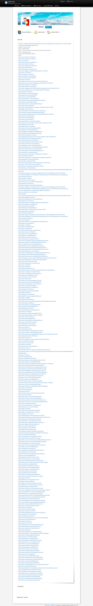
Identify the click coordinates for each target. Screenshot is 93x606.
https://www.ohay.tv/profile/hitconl (26, 318)
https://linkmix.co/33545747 (25, 388)
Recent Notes (37, 5)
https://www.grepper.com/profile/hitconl (28, 538)
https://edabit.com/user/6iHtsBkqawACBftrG (29, 128)
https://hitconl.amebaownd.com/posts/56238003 (30, 557)
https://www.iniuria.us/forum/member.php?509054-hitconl (32, 401)
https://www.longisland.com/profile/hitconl (28, 310)
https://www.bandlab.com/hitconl (26, 197)
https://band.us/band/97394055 (26, 226)
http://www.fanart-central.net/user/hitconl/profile (30, 381)
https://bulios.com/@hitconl (25, 507)
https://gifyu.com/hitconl (24, 225)
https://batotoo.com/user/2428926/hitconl (28, 543)
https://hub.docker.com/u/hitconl (26, 294)
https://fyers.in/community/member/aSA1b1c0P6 (30, 375)
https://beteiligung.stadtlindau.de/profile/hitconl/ (30, 131)
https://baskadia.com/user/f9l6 (26, 124)
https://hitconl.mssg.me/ (24, 348)
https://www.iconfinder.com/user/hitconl (28, 549)
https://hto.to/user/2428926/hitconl (27, 455)
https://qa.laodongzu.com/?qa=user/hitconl (29, 443)
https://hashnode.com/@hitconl (26, 303)
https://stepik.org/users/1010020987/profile (29, 362)
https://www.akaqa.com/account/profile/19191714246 (31, 360)
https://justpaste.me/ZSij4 (24, 178)
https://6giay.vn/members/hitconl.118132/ (28, 412)
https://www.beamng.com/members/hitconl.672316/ (31, 393)
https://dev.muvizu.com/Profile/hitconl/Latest (29, 377)
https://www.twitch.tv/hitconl (25, 67)
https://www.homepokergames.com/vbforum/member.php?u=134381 (35, 107)
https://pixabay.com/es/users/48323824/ (28, 291)
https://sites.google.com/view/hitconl (27, 62)
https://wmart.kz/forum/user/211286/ (27, 261)
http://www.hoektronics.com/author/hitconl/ (29, 542)
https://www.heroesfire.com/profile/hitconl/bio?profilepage (33, 386)
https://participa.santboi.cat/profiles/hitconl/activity (31, 431)
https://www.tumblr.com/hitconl (26, 64)
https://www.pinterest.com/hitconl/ (27, 57)
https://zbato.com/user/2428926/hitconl (28, 446)
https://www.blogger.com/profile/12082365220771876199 (32, 71)
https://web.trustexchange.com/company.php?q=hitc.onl (32, 367)
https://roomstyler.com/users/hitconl (27, 277)
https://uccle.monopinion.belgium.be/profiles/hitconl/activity (33, 240)
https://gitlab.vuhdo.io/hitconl (25, 109)
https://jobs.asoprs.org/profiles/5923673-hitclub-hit (31, 422)
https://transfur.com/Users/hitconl (26, 180)
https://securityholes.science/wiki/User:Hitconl (30, 436)
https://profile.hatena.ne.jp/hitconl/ (27, 323)
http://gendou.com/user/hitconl (26, 223)
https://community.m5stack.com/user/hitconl (29, 405)
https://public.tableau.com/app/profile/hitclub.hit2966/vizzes (33, 202)
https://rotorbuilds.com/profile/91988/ (27, 464)
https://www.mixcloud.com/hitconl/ (27, 232)
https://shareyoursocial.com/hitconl (27, 514)
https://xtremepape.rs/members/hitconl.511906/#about (32, 110)
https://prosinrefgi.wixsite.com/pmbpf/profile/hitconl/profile (33, 147)
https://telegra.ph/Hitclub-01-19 (26, 268)
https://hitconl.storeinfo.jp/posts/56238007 (29, 550)
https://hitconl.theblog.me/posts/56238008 (29, 576)
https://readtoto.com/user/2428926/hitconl (29, 467)
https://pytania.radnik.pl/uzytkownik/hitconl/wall (30, 142)
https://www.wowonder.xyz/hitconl (27, 510)
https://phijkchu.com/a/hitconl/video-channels (29, 483)
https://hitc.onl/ (26, 47)
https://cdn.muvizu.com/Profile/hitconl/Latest (29, 384)
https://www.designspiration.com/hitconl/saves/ (30, 315)
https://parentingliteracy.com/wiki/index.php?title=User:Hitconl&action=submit (38, 568)
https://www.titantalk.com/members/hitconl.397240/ (31, 415)
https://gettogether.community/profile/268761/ (29, 145)
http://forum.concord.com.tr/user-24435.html (29, 164)
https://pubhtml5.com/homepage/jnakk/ (28, 93)
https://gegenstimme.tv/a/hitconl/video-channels (30, 485)
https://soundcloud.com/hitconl (26, 74)
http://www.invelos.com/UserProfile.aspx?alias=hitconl (32, 209)
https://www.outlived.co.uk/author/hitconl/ (28, 469)
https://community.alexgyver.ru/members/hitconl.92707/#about (34, 162)
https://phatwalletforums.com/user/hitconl (28, 251)
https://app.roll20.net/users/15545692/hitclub (29, 282)
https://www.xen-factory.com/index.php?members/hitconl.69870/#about (36, 270)
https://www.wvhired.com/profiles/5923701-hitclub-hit (31, 445)
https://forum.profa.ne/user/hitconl (27, 519)
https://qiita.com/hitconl (24, 79)
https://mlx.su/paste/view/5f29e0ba (27, 358)
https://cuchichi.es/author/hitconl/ (26, 509)
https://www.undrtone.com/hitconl (26, 126)
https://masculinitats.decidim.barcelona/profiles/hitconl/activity (34, 495)
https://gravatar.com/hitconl (25, 91)
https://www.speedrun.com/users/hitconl (28, 98)
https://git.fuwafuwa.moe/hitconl (26, 516)
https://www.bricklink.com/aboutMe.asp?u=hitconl (31, 330)
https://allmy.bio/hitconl (24, 391)
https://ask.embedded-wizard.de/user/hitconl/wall (30, 460)
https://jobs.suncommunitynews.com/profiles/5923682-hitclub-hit (34, 439)
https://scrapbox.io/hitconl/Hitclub (26, 161)
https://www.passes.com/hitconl (26, 211)
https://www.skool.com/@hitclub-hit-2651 (28, 556)
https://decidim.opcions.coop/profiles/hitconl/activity (31, 453)
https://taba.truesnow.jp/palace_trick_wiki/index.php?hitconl (33, 564)
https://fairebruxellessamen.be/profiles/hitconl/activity (31, 497)
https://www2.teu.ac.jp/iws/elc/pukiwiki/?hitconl (30, 313)
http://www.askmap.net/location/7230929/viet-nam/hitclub (32, 154)
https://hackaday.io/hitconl (25, 329)
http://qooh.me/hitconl (23, 355)
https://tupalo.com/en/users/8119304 (27, 95)
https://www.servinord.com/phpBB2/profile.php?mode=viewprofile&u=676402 (38, 334)
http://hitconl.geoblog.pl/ (24, 530)
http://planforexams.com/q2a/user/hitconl (28, 479)
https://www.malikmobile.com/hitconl (27, 322)
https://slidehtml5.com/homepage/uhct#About (29, 138)
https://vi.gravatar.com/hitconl (25, 289)
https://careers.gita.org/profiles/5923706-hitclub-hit (31, 450)
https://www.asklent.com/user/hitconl (27, 471)
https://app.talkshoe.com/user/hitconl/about (29, 121)
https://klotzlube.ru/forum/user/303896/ (28, 407)
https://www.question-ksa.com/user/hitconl (29, 459)
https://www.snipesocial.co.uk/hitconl (27, 84)
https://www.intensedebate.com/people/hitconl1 (30, 320)
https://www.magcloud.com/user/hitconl (28, 140)
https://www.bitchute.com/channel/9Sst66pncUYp (30, 150)
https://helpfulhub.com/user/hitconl (27, 452)
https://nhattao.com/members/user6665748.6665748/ (32, 254)
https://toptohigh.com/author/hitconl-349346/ (29, 571)
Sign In (63, 1)
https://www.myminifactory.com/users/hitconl (29, 273)
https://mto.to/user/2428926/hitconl (27, 426)
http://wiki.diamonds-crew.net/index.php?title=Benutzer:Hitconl (34, 349)
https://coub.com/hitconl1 (24, 278)
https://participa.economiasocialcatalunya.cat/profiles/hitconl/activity (35, 83)
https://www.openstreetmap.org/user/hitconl (29, 230)
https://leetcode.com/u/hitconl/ (26, 200)
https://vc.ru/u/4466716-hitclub (26, 341)
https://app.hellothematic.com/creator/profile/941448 (31, 491)
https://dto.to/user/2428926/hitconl (27, 434)
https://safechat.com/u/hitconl (25, 342)
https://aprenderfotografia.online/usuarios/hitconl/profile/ (32, 259)
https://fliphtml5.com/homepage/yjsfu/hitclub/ (29, 296)
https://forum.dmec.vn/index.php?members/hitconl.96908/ (33, 462)
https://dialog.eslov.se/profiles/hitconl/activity (29, 419)
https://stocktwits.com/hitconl (25, 155)
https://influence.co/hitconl (25, 311)
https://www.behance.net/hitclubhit (27, 76)
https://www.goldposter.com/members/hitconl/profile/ (31, 500)
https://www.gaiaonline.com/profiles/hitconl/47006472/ (32, 374)
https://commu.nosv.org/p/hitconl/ (26, 554)
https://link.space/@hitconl (25, 356)
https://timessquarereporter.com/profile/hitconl (30, 531)
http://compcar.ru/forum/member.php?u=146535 (30, 476)
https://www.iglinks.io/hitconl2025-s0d (28, 336)
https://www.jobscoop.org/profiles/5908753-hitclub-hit (31, 100)
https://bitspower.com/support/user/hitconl (29, 498)
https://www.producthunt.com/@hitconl (28, 287)
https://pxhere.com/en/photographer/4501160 (29, 280)
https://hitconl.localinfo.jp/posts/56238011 (29, 562)
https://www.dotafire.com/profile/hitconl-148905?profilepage (33, 533)
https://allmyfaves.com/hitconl (25, 308)
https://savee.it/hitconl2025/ (25, 389)
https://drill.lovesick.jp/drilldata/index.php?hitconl (30, 575)
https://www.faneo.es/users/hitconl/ (27, 325)
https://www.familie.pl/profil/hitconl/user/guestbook (31, 365)
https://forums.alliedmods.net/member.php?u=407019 (32, 370)
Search (17, 5)
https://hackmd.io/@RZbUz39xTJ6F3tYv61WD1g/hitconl (32, 372)
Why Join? (47, 605)
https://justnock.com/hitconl (25, 523)
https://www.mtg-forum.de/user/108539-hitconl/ (30, 103)
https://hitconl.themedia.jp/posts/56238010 (29, 580)
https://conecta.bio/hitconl (24, 394)
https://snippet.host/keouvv (25, 176)
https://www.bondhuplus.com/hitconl (27, 135)
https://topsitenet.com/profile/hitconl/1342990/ (30, 133)
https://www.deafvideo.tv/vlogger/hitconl (28, 545)
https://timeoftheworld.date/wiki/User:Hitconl (29, 526)
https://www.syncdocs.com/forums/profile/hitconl (30, 181)
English (50, 5)
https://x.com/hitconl (23, 60)
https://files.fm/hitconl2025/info (26, 299)
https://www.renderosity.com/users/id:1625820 (30, 149)
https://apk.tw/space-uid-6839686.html (28, 306)
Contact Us (53, 605)
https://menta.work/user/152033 (26, 206)
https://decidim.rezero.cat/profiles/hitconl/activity (30, 493)
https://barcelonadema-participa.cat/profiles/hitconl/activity (33, 433)
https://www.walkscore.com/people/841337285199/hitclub (33, 221)
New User (70, 1)
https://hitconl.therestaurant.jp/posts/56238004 (30, 578)
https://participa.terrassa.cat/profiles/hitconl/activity (31, 246)
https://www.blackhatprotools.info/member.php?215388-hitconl (34, 417)
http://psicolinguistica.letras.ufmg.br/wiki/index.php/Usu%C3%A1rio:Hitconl (37, 258)
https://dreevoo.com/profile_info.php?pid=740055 (30, 166)
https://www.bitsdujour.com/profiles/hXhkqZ (29, 304)
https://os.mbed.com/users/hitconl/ (27, 78)
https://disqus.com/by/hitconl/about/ (27, 285)
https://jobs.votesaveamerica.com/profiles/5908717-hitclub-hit (34, 90)
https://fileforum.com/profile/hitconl (27, 235)
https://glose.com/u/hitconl (25, 228)
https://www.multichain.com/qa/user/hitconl (29, 271)
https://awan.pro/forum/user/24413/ (27, 86)
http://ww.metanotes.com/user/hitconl (27, 192)
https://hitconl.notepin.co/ (24, 337)
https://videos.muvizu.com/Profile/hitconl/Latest (30, 332)
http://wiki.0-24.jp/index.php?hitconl (27, 566)
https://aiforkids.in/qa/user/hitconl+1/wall (28, 457)
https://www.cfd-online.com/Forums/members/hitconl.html (33, 81)
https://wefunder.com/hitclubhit (26, 116)
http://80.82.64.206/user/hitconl (26, 117)
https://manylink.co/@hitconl (25, 218)
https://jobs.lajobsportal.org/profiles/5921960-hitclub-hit (32, 247)
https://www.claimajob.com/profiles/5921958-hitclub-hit (32, 242)
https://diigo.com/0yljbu (24, 297)
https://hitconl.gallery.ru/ (24, 220)
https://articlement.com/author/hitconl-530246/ (30, 540)
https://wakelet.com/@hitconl (25, 213)
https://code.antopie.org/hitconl (26, 105)
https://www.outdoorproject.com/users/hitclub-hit (30, 559)
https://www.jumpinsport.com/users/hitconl (29, 263)
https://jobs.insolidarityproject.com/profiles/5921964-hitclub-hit (34, 252)
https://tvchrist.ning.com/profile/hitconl (28, 233)
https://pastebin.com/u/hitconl (25, 183)
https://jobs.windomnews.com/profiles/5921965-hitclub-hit (33, 256)
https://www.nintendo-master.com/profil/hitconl (30, 398)
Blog (57, 5)
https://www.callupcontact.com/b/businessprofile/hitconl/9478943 (34, 157)
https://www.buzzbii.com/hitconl (26, 481)
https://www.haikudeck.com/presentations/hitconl (30, 552)
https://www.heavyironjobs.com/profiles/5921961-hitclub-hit (33, 249)
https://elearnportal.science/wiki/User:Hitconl (29, 420)
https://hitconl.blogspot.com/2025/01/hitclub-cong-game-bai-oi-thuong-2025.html (38, 88)
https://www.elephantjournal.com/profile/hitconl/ (30, 199)
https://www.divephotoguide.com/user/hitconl (29, 284)
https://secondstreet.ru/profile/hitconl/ (27, 204)
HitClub (20, 43)
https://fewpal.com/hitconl (24, 521)
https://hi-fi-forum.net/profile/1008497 (27, 536)
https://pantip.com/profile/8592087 (27, 97)
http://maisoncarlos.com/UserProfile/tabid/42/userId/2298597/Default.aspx (37, 301)
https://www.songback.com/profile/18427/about (30, 185)
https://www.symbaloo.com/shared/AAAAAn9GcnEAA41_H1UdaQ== (35, 363)
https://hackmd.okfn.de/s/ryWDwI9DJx (28, 129)
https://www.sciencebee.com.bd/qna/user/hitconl (30, 488)
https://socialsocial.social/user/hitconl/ (28, 152)
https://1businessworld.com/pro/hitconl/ (28, 547)
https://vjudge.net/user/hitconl (25, 414)
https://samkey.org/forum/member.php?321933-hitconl (32, 400)
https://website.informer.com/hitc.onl (27, 237)
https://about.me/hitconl (24, 266)
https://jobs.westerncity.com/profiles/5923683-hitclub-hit (32, 441)
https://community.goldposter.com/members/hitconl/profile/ (33, 517)
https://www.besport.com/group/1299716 (28, 239)
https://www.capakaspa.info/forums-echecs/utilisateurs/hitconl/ (34, 490)
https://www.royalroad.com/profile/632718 (29, 528)
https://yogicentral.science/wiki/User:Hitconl (29, 438)
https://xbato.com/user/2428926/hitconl (28, 561)
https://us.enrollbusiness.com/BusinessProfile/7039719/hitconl (34, 190)
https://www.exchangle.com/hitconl (27, 403)
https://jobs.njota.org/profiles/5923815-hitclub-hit (30, 504)
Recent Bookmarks (26, 5)
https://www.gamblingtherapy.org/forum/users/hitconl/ (31, 512)
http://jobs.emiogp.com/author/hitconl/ (28, 486)
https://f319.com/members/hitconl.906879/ (29, 410)
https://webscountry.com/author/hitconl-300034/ (30, 573)
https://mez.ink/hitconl (24, 327)
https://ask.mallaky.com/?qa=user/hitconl (28, 424)
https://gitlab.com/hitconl (24, 292)
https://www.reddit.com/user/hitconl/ (27, 69)
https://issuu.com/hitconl (24, 265)
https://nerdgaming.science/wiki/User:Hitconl (29, 569)
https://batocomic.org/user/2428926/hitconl (29, 474)
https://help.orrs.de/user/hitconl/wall (27, 102)
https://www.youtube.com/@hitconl (27, 58)
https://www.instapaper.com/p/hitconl (27, 65)
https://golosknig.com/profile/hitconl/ (27, 207)
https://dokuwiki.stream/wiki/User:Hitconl (28, 465)
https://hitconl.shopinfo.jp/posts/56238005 (29, 535)
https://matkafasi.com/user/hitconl (27, 448)
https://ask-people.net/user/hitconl (27, 427)
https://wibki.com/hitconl (24, 408)
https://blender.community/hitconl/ (27, 168)
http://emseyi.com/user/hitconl (26, 119)
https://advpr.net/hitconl (24, 478)
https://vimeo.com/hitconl (24, 72)
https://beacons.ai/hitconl (24, 344)
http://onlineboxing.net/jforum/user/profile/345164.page (32, 368)
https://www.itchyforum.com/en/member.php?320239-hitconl (33, 339)
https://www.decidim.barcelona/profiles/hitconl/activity (32, 502)
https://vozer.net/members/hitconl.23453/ (28, 505)
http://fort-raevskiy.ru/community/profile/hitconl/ (30, 244)
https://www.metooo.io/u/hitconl (26, 317)
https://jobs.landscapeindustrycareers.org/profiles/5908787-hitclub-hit (36, 114)
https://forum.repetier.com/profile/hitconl (28, 379)
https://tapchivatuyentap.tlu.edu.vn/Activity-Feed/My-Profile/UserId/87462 (37, 136)
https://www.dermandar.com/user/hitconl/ (28, 143)
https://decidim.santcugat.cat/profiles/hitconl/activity (31, 112)
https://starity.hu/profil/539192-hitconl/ (28, 275)
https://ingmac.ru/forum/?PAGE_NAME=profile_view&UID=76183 (35, 123)
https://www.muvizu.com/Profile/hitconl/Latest (29, 396)
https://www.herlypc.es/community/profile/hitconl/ (30, 524)
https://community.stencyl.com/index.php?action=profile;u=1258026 (35, 382)
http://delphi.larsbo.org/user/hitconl (27, 429)
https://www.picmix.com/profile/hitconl (28, 346)
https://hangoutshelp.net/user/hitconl (27, 472)
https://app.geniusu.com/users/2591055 (28, 159)
